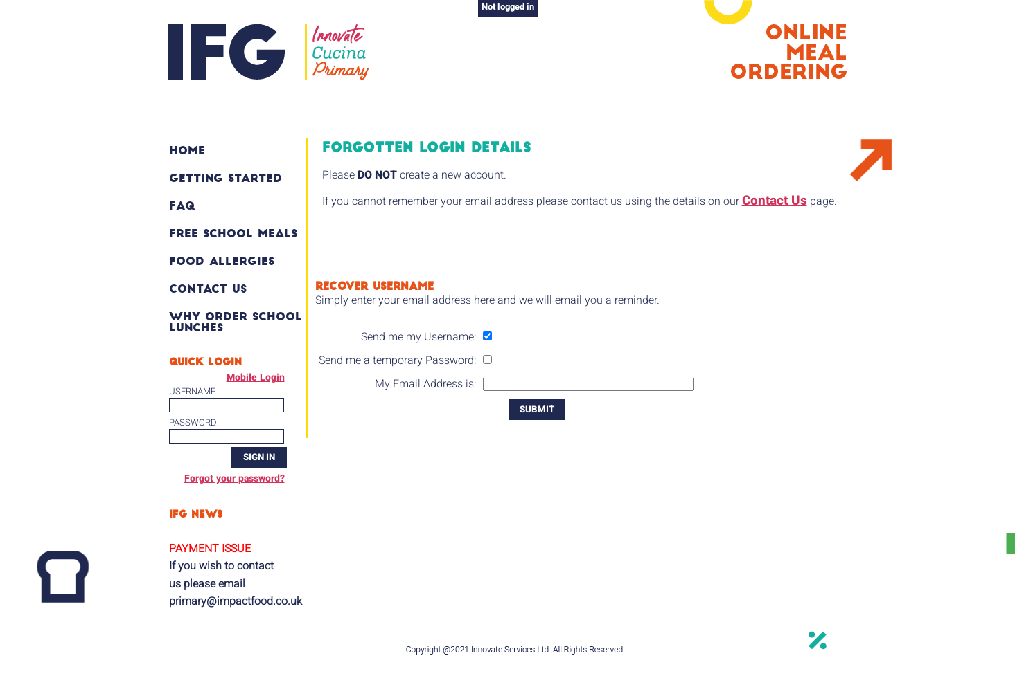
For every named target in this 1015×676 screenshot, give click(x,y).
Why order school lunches (235, 322)
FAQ (182, 206)
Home (187, 150)
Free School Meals (233, 233)
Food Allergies (221, 261)
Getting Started (225, 178)
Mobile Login (256, 377)
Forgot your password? (234, 478)
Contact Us (774, 200)
